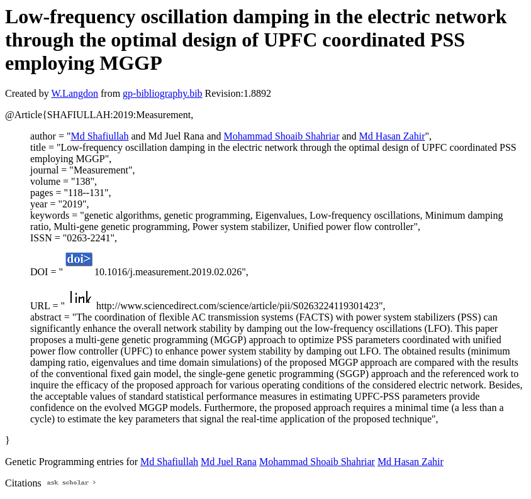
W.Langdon (74, 93)
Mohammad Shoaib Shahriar (282, 136)
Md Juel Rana (229, 461)
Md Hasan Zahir (392, 136)
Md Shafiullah (99, 136)
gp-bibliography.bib (163, 93)
